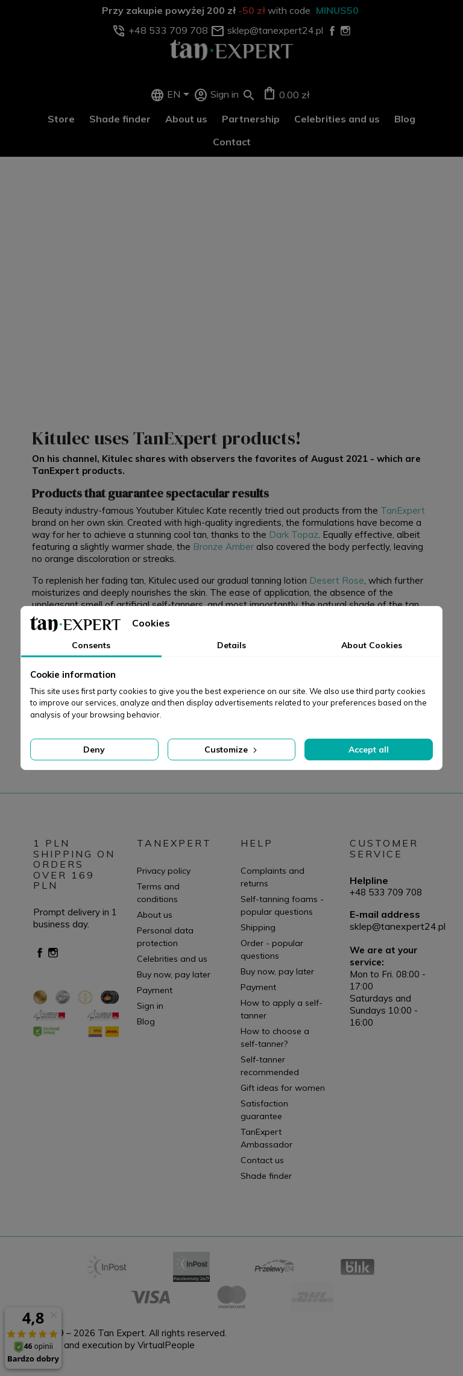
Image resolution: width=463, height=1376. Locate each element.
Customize (231, 749)
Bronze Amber (223, 546)
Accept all (368, 749)
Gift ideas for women (283, 1087)
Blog (404, 119)
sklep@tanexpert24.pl (398, 926)
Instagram (53, 952)
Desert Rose (336, 580)
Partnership (251, 119)
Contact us (262, 1160)
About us (186, 119)
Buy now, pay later (173, 974)
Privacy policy (164, 870)
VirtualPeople (166, 1345)
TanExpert (402, 510)
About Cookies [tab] (371, 645)
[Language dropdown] (180, 95)
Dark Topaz (293, 534)
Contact (232, 142)
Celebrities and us (337, 119)
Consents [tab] (91, 645)
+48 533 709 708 (386, 892)
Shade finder (120, 119)
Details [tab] (231, 645)
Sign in (150, 1005)
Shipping (258, 927)
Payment (154, 990)
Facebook (39, 952)
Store (61, 119)
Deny (94, 749)
